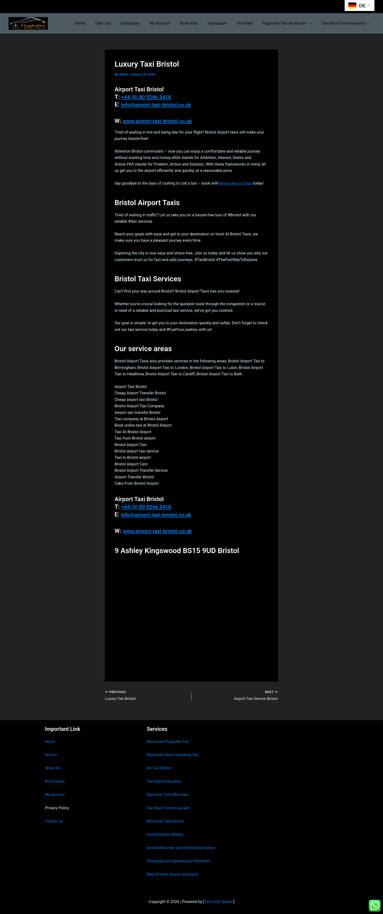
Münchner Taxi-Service (166, 821)
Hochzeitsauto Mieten (166, 834)
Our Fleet (249, 23)
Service (51, 754)
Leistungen (142, 23)
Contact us (54, 821)
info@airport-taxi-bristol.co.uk (161, 104)
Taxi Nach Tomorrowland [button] (346, 23)
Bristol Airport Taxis (237, 183)
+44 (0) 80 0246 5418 (149, 97)
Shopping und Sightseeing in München (180, 861)
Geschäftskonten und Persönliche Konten (183, 847)
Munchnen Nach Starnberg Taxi (174, 754)
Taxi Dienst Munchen (165, 781)
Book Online (55, 781)
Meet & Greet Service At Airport (174, 874)
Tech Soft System (218, 901)
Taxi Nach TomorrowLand (169, 808)
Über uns (117, 23)
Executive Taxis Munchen (169, 794)
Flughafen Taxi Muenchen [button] (290, 23)
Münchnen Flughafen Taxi (169, 741)
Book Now (198, 23)
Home (97, 23)
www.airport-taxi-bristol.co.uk (162, 120)
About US (53, 768)
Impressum (224, 23)
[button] (312, 23)
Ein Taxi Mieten (160, 768)
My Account (170, 23)
